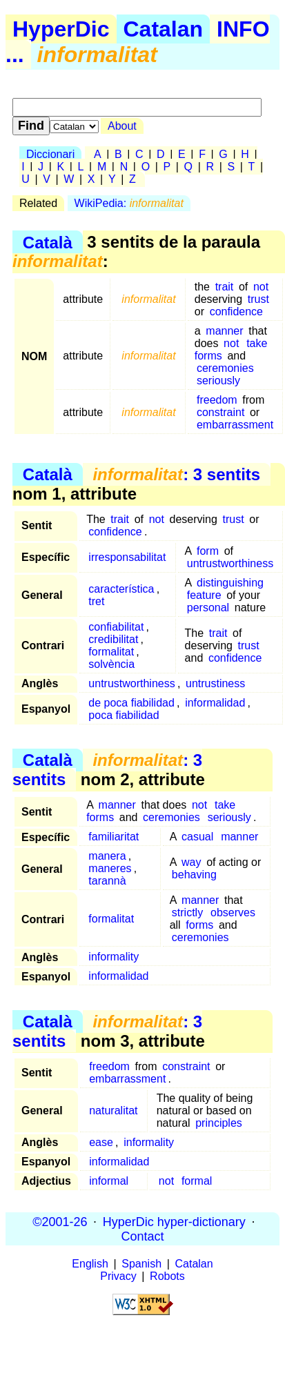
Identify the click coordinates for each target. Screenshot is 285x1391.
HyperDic (61, 29)
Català (47, 242)
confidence (236, 311)
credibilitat (113, 639)
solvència (111, 664)
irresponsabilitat (127, 557)
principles (218, 1123)
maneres (109, 868)
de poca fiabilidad (131, 703)
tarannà (107, 881)
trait (224, 287)
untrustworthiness (230, 563)
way (191, 862)
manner (224, 331)
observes (232, 912)
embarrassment (235, 425)
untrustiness (215, 683)
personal (208, 607)
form (208, 551)
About (122, 126)
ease (101, 1142)
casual (197, 836)
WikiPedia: (129, 203)
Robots (167, 1276)
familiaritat (113, 836)
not (260, 287)
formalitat (111, 652)
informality (113, 957)
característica (121, 589)
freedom (217, 400)
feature (204, 595)
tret (96, 601)
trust (258, 299)
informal (108, 1181)
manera (107, 856)
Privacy (118, 1276)
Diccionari (50, 154)
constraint (220, 412)
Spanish (141, 1264)
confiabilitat (116, 627)
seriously (218, 380)
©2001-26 (59, 1221)
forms (199, 925)
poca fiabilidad (123, 715)
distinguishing (230, 583)
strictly (187, 912)
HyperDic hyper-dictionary (174, 1221)
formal (196, 1181)
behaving (194, 874)
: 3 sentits (176, 474)
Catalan (164, 29)
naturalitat (113, 1110)
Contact (142, 1236)
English (90, 1264)
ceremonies (225, 368)
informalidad (215, 703)
